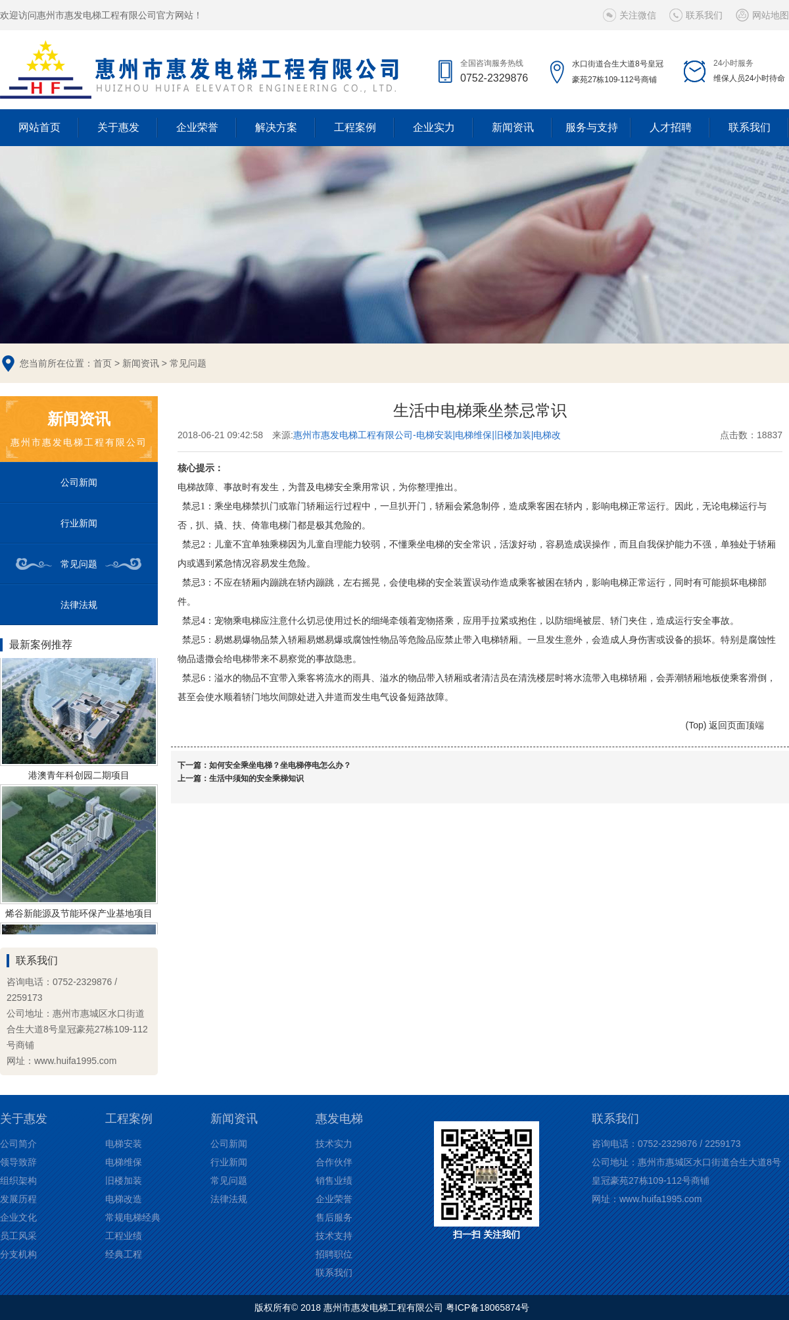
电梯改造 (123, 1199)
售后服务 (334, 1217)
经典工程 (123, 1254)
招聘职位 (334, 1254)
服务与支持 (591, 127)
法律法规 (78, 604)
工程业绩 (123, 1236)
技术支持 (334, 1236)
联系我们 (704, 15)
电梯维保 (123, 1162)
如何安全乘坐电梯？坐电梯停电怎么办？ (280, 765)
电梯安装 (123, 1143)
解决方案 (276, 127)
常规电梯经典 (132, 1217)
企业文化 (18, 1217)
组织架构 (18, 1180)
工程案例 (355, 127)
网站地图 (770, 15)
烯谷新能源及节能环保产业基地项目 (79, 915)
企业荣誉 (197, 127)
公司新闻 (78, 482)
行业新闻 (78, 523)
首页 (102, 363)
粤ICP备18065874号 (488, 1307)
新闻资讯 (513, 127)
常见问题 (188, 363)
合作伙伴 (334, 1162)
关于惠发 (118, 127)
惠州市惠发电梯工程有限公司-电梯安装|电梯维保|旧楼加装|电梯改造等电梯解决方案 (427, 436)
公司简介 (18, 1143)
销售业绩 (334, 1180)
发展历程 (18, 1199)
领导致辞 (18, 1162)
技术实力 (334, 1143)
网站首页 (39, 127)
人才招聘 (671, 127)
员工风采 (18, 1236)
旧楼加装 (123, 1180)
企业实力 (434, 127)
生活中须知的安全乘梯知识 (256, 778)
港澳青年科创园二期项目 (79, 777)
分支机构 (18, 1254)
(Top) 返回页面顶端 (725, 725)
